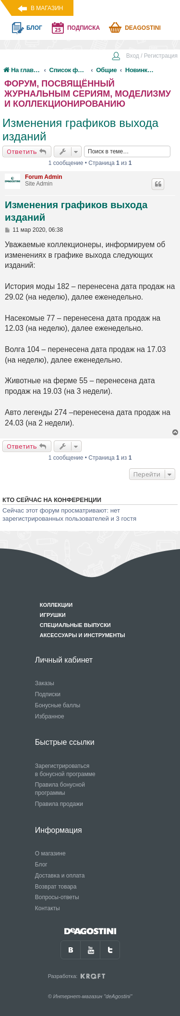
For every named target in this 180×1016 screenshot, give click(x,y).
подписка (83, 28)
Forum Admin (43, 177)
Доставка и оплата (60, 875)
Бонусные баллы (57, 705)
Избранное (49, 716)
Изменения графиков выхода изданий (80, 129)
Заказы (44, 683)
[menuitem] (144, 56)
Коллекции (56, 605)
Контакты (47, 908)
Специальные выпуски (75, 625)
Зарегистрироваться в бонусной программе (65, 770)
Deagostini (143, 28)
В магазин (47, 8)
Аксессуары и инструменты (82, 635)
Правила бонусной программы (60, 788)
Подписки (47, 694)
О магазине (50, 853)
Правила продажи (59, 804)
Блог (41, 864)
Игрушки (53, 615)
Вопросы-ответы (57, 897)
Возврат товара (56, 886)
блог (34, 28)
